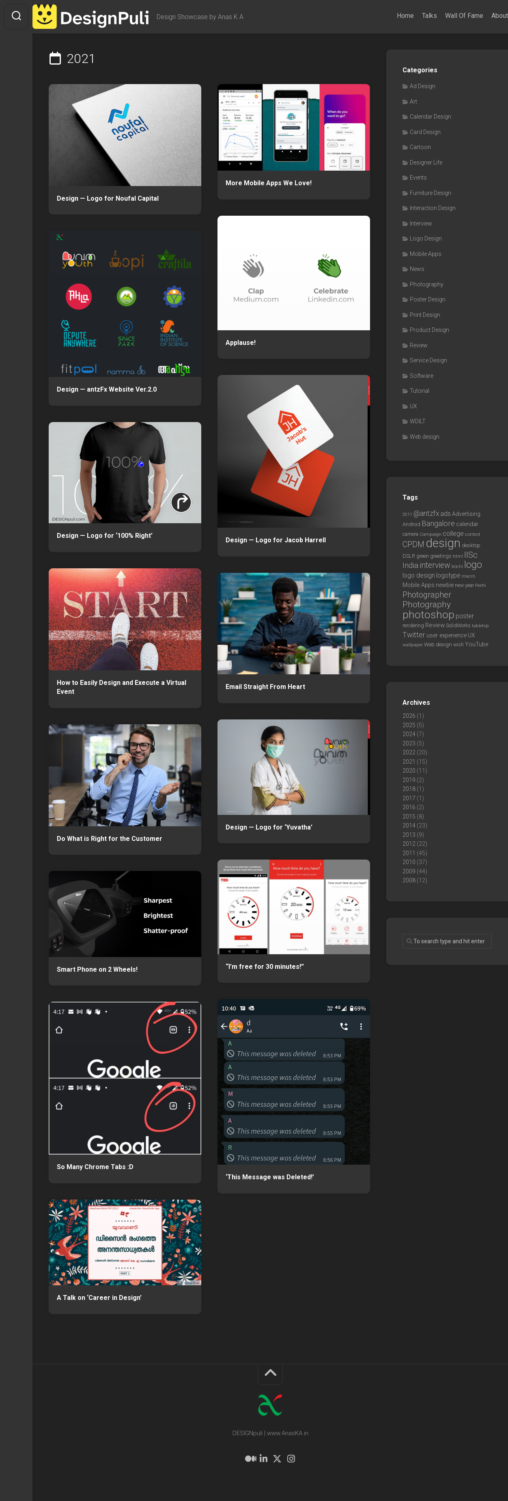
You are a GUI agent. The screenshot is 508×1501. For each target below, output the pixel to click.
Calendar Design (430, 116)
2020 (409, 770)
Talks (413, 15)
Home (389, 15)
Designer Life (426, 162)
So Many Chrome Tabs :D (95, 1167)
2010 (409, 862)
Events (418, 177)
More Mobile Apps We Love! (269, 183)
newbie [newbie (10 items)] (445, 585)
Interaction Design (433, 208)
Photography (426, 284)
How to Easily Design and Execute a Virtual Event (121, 687)
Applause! (241, 343)
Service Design (428, 360)
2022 (409, 752)
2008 (409, 880)
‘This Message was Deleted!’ (270, 1177)
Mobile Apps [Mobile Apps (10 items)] (419, 585)
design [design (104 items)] (443, 543)
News (417, 269)
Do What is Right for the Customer (109, 839)
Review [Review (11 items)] (435, 625)
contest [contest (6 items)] (472, 534)
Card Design (425, 132)
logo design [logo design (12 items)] (419, 575)
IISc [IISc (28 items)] (471, 555)
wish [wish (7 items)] (458, 644)
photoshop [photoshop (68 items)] (428, 614)
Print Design (425, 315)
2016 (409, 807)
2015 (409, 816)
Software (421, 376)
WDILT (418, 421)
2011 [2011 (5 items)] (407, 514)
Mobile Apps (425, 254)
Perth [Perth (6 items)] (480, 585)
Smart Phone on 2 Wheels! (97, 969)
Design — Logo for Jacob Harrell (276, 540)
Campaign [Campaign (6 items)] (430, 534)
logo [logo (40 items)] (473, 564)
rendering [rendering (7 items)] (413, 625)
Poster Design (428, 299)
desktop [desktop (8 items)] (471, 545)
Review (419, 345)
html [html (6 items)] (458, 556)
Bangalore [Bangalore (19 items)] (438, 523)
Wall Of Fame (448, 15)
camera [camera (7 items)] (410, 534)
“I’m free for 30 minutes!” (265, 966)
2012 (409, 843)
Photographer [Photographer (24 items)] (427, 595)
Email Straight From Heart (265, 687)
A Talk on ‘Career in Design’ (99, 1298)
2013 (409, 835)
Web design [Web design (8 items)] (438, 644)
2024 (409, 734)
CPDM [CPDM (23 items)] (413, 544)
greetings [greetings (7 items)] (441, 556)
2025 (409, 725)
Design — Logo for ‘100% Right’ (105, 535)
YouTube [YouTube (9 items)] (476, 644)
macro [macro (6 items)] (468, 576)
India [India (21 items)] (410, 565)
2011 (409, 853)
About (483, 15)
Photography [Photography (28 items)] (427, 604)
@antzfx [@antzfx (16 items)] (426, 513)
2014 (409, 825)
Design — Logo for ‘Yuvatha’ (269, 827)
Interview (421, 223)
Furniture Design (430, 193)
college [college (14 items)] (453, 533)
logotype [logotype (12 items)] (448, 575)
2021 (409, 761)
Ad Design (422, 86)
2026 (409, 716)
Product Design (429, 330)
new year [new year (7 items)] (464, 585)
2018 (409, 789)
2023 (409, 743)
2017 (409, 798)
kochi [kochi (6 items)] (457, 566)
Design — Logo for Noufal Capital (108, 198)
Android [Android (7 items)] (411, 524)
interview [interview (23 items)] (435, 565)
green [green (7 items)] (422, 556)
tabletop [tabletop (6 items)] (480, 625)
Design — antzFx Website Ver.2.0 (107, 389)
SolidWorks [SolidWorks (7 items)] (458, 625)
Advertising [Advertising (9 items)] (466, 514)
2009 (409, 871)
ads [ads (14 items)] (445, 514)
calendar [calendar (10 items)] (467, 524)
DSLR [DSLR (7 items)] (409, 556)
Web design (424, 436)
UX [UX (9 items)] (471, 635)
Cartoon (420, 147)
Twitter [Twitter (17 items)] (414, 634)
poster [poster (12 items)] (465, 616)
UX (413, 406)
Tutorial (419, 391)
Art (413, 101)
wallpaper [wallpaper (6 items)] (413, 645)
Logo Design (426, 238)
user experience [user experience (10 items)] (446, 635)
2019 (409, 780)
